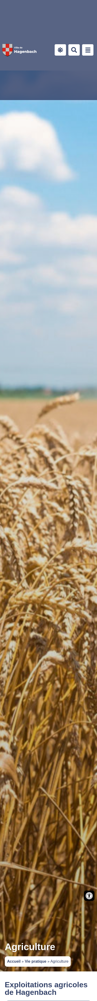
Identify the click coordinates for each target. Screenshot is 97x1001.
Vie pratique (35, 961)
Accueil (14, 961)
